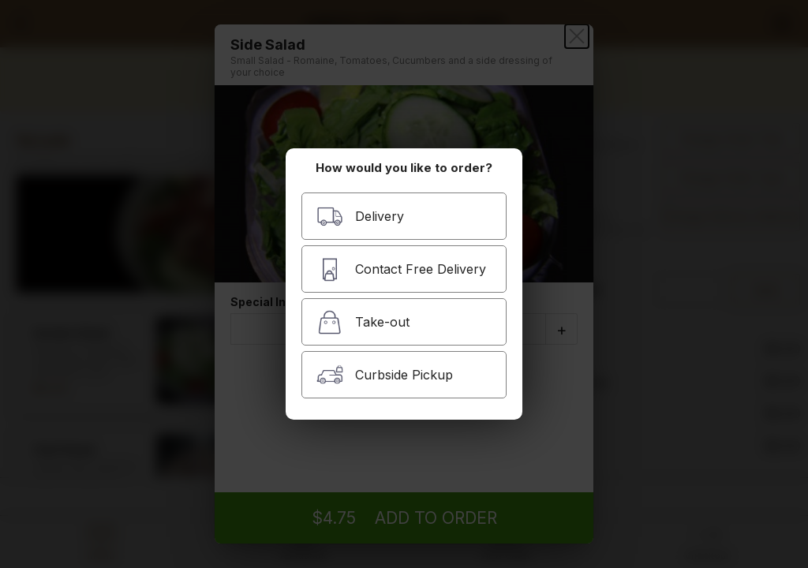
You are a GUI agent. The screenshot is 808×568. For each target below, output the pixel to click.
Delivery (360, 216)
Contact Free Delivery (401, 269)
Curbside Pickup (384, 375)
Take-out (363, 322)
